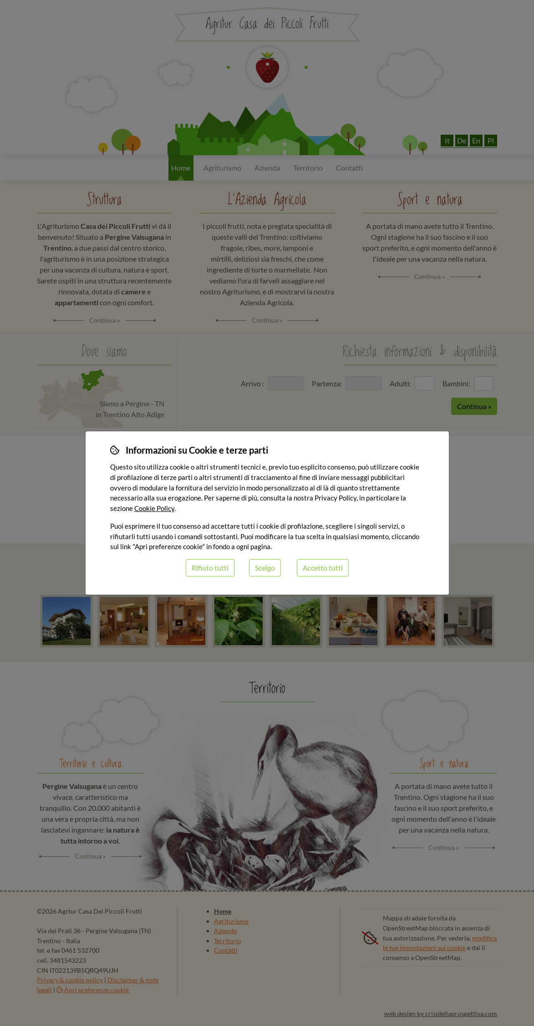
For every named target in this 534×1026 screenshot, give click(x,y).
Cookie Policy (154, 508)
